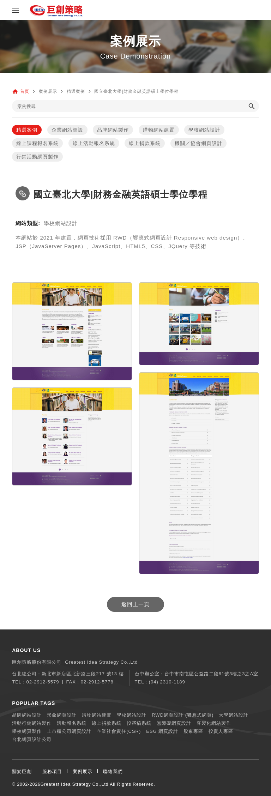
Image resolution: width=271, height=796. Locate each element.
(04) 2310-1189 (167, 682)
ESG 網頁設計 (162, 731)
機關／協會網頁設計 (198, 143)
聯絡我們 (113, 771)
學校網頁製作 (27, 731)
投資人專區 (221, 731)
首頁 (24, 91)
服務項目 (52, 771)
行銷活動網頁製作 (37, 156)
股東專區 (193, 731)
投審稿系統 (139, 723)
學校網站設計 (204, 130)
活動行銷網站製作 (32, 723)
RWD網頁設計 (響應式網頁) (182, 715)
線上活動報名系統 (94, 143)
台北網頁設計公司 (32, 739)
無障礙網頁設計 (174, 723)
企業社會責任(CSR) (119, 731)
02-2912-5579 (42, 682)
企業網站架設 (67, 130)
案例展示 (82, 771)
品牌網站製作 (113, 130)
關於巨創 (22, 771)
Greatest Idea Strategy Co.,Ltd (75, 784)
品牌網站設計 (27, 715)
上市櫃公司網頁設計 (69, 731)
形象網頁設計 (62, 715)
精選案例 (26, 130)
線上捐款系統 (145, 143)
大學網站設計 (233, 715)
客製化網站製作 (214, 723)
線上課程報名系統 (37, 143)
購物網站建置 (159, 130)
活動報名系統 (71, 723)
